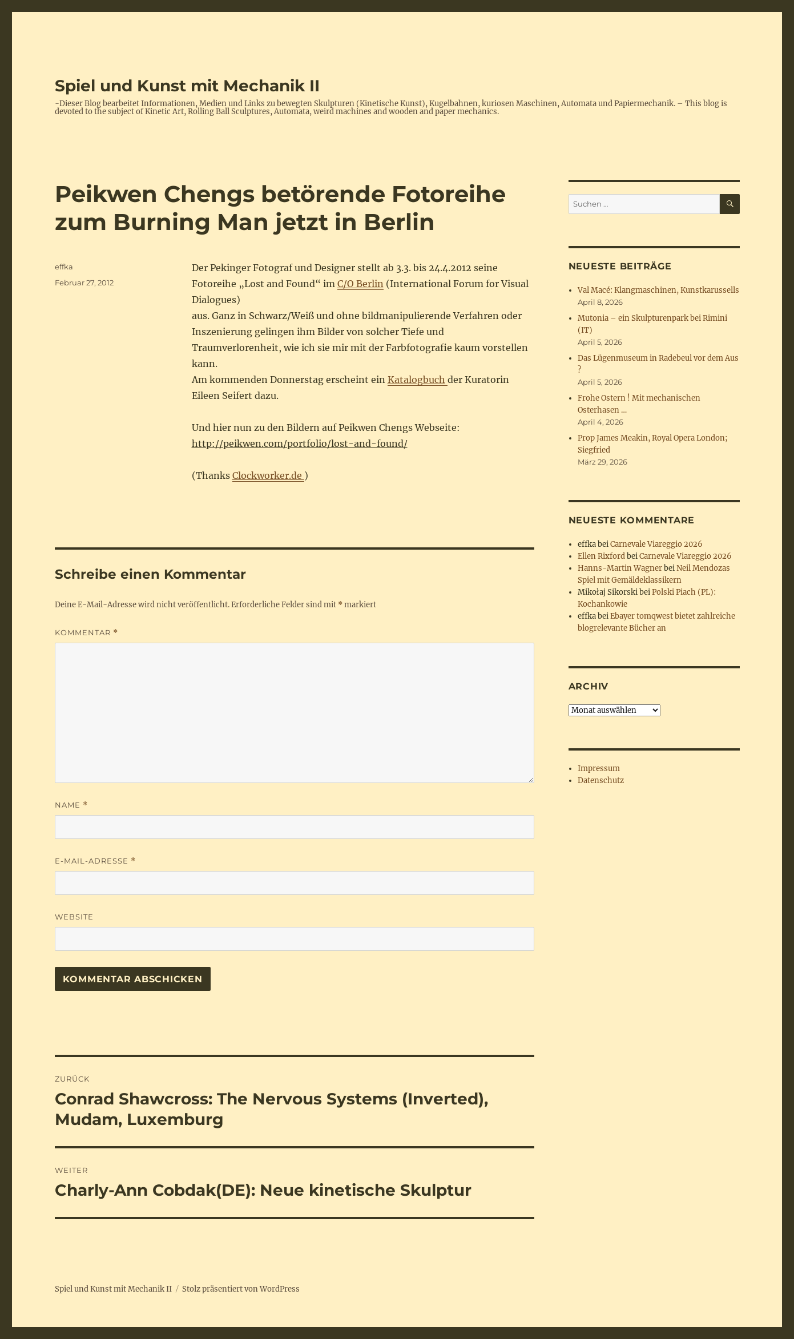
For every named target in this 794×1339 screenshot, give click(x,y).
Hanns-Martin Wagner (620, 568)
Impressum (599, 768)
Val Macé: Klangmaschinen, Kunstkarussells (658, 290)
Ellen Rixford (601, 556)
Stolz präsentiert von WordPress (241, 1289)
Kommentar (86, 633)
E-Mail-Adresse (95, 861)
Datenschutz (601, 780)
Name (71, 805)
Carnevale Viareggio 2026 (656, 544)
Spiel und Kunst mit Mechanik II (187, 85)
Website (74, 916)
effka (64, 266)
